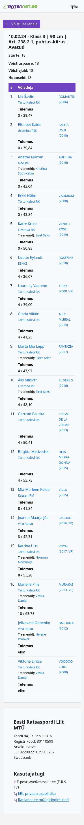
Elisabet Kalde (29, 124)
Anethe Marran (30, 157)
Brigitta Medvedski (34, 451)
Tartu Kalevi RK (29, 102)
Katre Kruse (27, 223)
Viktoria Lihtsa (30, 661)
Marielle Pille (28, 584)
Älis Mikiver (27, 380)
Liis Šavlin (26, 96)
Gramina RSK (27, 130)
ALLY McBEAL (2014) (65, 319)
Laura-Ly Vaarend (32, 285)
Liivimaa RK (26, 230)
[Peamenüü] (74, 6)
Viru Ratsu (25, 523)
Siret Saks (43, 235)
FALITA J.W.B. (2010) (64, 130)
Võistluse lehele (21, 23)
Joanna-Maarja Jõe (33, 517)
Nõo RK (23, 163)
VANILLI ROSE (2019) (64, 229)
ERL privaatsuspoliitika (37, 793)
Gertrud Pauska (31, 413)
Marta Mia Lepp (31, 346)
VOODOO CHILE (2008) (66, 666)
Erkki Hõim (27, 195)
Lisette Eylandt (30, 257)
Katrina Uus (28, 545)
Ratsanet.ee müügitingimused (43, 799)
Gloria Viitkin (28, 313)
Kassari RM (26, 495)
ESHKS (22, 263)
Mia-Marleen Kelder (34, 489)
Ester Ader (43, 358)
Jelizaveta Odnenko (34, 622)
